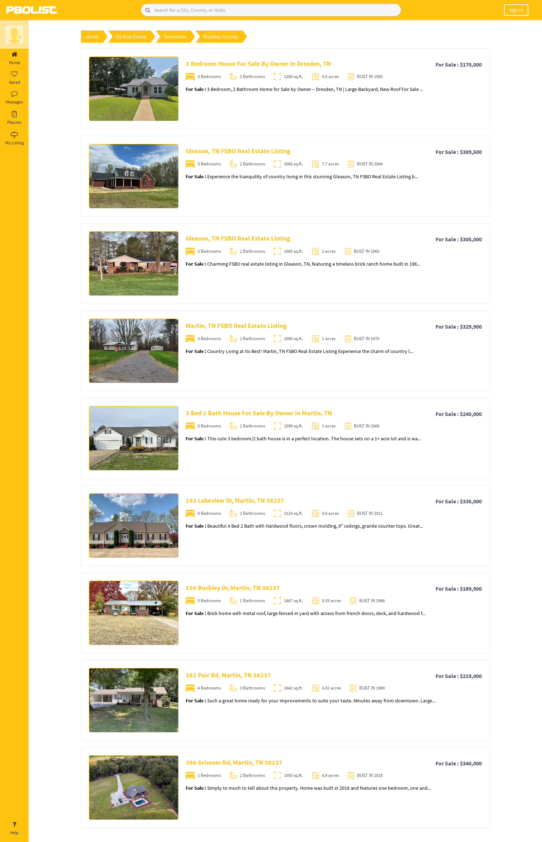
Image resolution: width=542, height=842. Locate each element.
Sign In (516, 10)
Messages (14, 98)
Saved (14, 78)
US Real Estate (131, 36)
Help (14, 828)
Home (14, 58)
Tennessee (174, 36)
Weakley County (220, 36)
